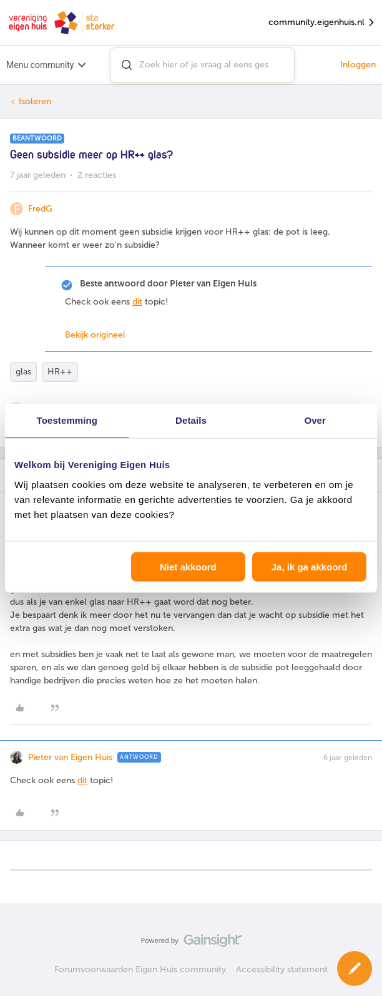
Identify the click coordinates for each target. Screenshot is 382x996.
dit (137, 301)
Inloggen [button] (358, 64)
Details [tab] (191, 420)
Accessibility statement (282, 969)
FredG (40, 208)
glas (23, 371)
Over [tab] (315, 420)
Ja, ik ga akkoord (310, 566)
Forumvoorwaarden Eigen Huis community (140, 969)
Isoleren (35, 101)
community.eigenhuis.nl (322, 22)
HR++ (59, 371)
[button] (354, 968)
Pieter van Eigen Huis (70, 757)
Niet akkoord (188, 566)
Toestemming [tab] (67, 420)
